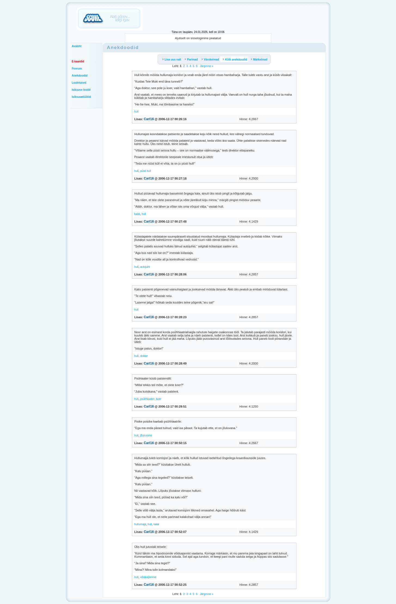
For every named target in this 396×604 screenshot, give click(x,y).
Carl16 (149, 119)
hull (136, 111)
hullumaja (140, 524)
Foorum (77, 68)
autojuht (145, 266)
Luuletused (79, 82)
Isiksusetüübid (81, 96)
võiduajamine (148, 577)
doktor (144, 355)
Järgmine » (206, 66)
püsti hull (145, 170)
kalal (137, 214)
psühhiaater (147, 398)
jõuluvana (146, 435)
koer (158, 398)
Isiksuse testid (81, 89)
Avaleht (77, 46)
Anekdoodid (80, 75)
